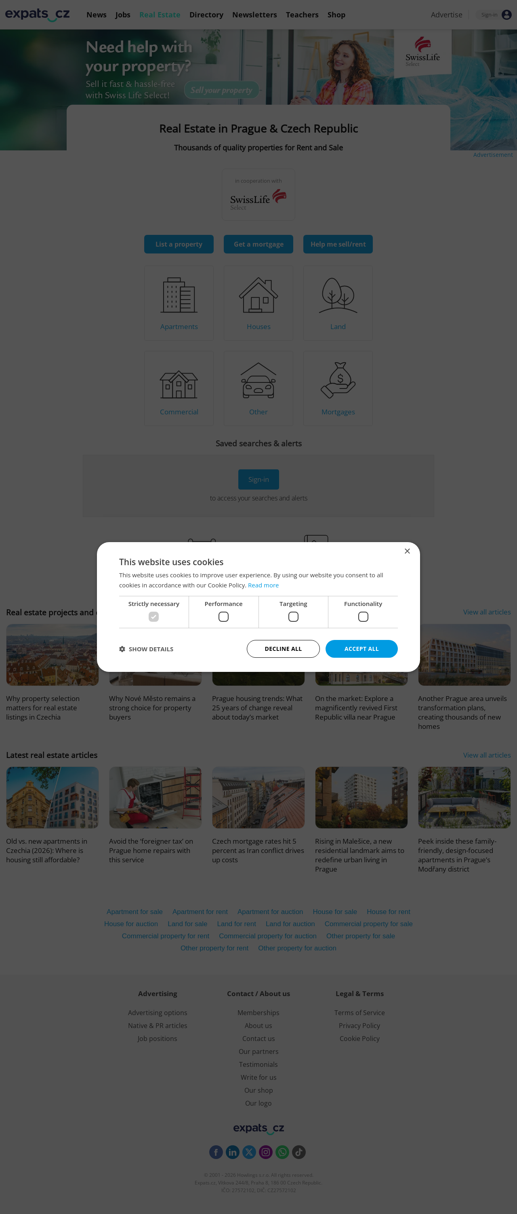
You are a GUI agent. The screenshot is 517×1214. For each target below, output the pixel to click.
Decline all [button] (283, 648)
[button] (146, 648)
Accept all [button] (362, 648)
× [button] (407, 551)
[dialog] (258, 607)
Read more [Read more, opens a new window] (263, 585)
